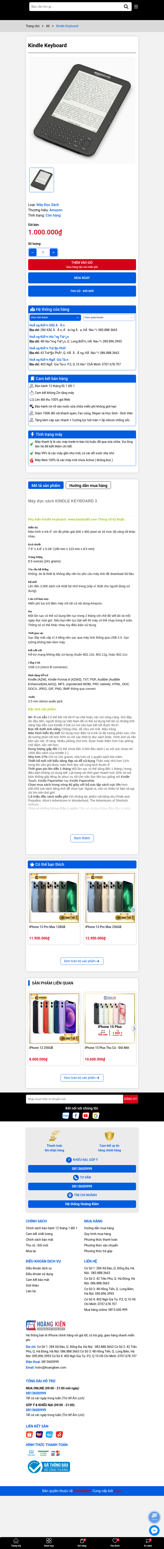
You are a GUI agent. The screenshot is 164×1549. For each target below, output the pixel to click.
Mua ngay (82, 278)
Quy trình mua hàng (97, 1306)
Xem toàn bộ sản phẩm (82, 1033)
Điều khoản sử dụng (39, 1346)
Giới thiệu (32, 1358)
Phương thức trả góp (98, 1323)
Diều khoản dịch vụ (39, 1341)
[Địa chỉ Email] (82, 1171)
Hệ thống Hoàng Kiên (82, 1276)
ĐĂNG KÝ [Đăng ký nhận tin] (130, 1171)
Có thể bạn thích (47, 864)
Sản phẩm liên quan (52, 1055)
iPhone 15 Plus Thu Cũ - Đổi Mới (107, 1120)
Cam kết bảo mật (37, 1352)
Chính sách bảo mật (39, 1312)
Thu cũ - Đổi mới (37, 1317)
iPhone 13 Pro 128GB (44, 1003)
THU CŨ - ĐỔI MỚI (82, 291)
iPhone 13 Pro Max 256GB (103, 927)
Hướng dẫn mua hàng (99, 1300)
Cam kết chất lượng (39, 1306)
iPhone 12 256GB (41, 1120)
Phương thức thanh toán (101, 1312)
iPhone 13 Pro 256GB (100, 1003)
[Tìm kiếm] (126, 6)
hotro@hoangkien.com (50, 1440)
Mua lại (31, 1323)
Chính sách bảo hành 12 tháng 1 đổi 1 (51, 1300)
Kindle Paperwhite (50, 780)
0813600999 (82, 1241)
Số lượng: (34, 243)
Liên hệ (31, 1364)
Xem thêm (82, 838)
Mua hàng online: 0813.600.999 (105, 1382)
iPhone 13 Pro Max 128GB (47, 927)
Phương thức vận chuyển (101, 1317)
